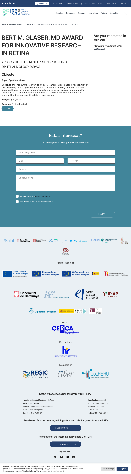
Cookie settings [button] (108, 469)
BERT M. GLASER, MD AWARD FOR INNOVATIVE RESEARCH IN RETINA (51, 24)
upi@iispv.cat (99, 49)
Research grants (15, 24)
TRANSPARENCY (73, 3)
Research (82, 13)
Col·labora (43, 3)
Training (104, 13)
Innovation (93, 13)
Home (4, 24)
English (123, 3)
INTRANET (59, 3)
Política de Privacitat (42, 196)
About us (59, 13)
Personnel (70, 13)
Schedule (111, 3)
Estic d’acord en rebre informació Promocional (34, 201)
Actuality (114, 13)
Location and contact (93, 3)
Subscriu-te (61, 428)
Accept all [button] (122, 469)
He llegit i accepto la (33, 196)
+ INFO (7, 108)
